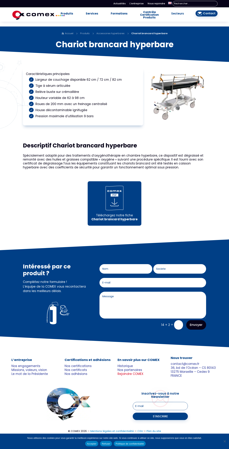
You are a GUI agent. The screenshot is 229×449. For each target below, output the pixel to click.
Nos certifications (78, 360)
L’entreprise (137, 3)
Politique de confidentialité (130, 443)
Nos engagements (25, 360)
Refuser (106, 443)
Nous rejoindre (156, 3)
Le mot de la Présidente (29, 368)
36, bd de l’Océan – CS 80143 (193, 362)
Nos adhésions (76, 368)
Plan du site (154, 425)
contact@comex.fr (185, 358)
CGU (140, 425)
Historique (125, 360)
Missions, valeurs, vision (29, 364)
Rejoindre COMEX (130, 368)
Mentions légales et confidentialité (112, 425)
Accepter (91, 443)
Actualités (119, 3)
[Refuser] (224, 441)
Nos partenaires (130, 364)
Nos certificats (76, 364)
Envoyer (196, 319)
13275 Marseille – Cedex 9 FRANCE (190, 368)
